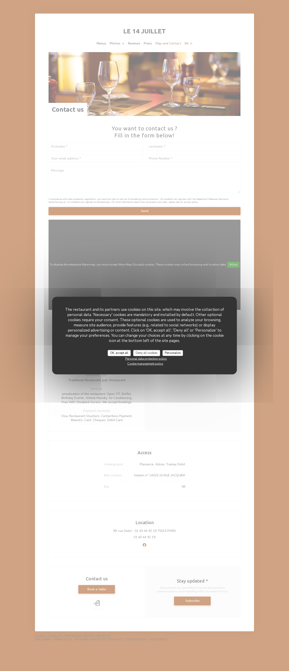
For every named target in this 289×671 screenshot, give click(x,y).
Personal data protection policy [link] (146, 359)
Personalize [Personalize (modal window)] (173, 353)
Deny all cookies (147, 353)
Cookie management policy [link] (145, 364)
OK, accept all (119, 353)
